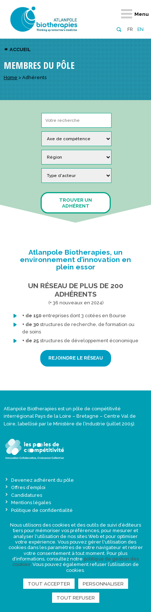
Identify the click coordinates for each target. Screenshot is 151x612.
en (140, 29)
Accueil (19, 49)
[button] (118, 29)
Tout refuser (75, 598)
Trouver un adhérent (75, 203)
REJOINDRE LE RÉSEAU (75, 358)
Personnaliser (103, 584)
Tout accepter (49, 584)
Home (10, 77)
